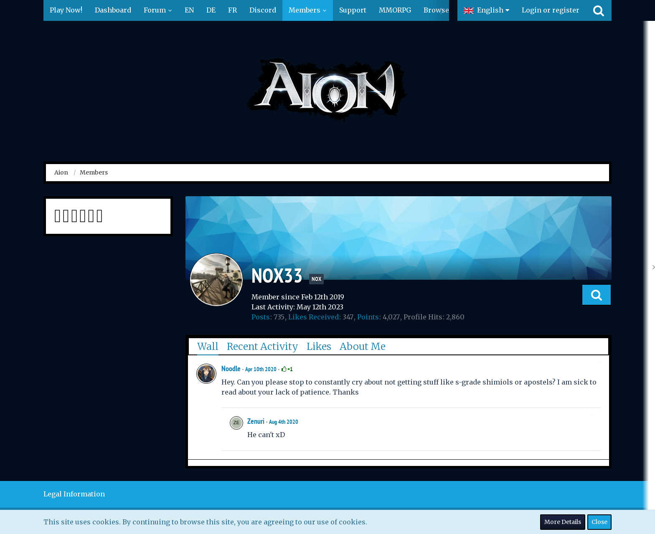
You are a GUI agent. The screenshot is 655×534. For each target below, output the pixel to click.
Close (599, 522)
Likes (319, 346)
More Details (562, 522)
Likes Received (313, 317)
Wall (207, 346)
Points (368, 317)
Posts (260, 317)
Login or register (550, 10)
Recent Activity (262, 346)
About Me (363, 346)
